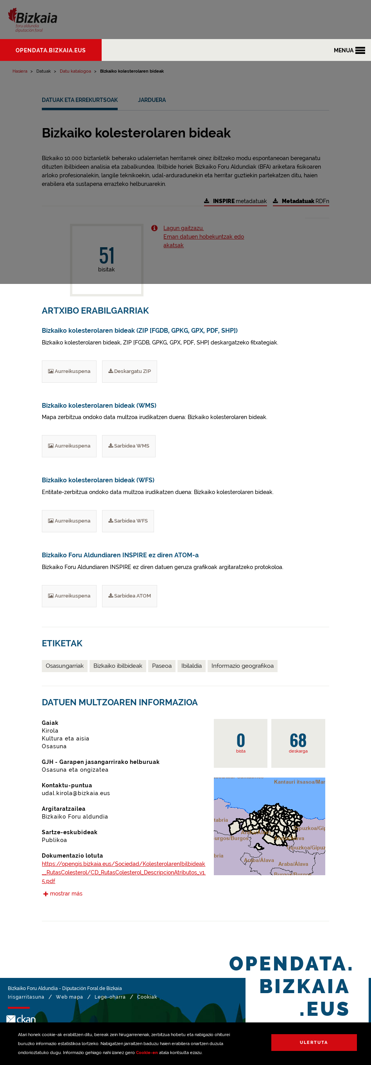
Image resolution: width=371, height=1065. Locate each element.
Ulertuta (314, 1042)
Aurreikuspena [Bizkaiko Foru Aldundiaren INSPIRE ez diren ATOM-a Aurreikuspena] (69, 596)
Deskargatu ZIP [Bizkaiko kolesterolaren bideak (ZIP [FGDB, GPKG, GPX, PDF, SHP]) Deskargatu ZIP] (129, 371)
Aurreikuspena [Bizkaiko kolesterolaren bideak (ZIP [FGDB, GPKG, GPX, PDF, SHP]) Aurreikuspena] (69, 371)
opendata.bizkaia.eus (51, 50)
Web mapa (69, 997)
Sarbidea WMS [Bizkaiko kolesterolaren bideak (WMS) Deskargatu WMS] (128, 446)
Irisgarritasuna (26, 997)
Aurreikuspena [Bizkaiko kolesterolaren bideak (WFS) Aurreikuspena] (69, 521)
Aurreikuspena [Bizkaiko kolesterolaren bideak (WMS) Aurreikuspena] (69, 446)
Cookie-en (147, 1052)
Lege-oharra (110, 997)
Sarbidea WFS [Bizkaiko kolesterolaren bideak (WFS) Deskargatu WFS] (128, 521)
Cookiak (147, 997)
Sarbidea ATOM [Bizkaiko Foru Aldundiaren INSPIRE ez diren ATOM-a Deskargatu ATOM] (129, 596)
